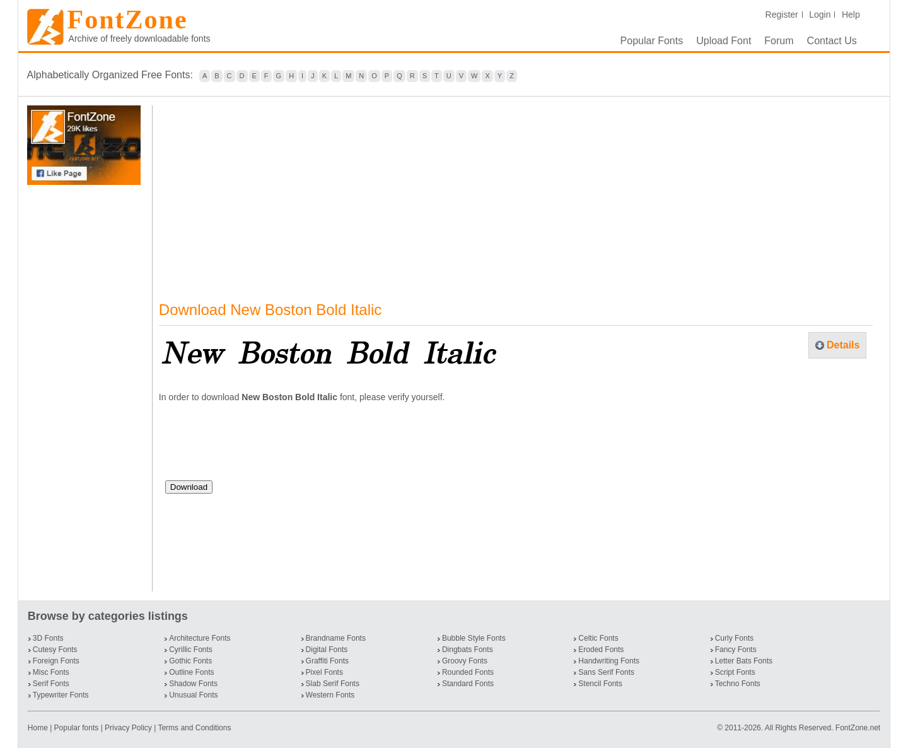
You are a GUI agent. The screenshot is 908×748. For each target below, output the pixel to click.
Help (851, 14)
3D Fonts (48, 638)
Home (39, 727)
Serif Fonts (51, 683)
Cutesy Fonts (55, 649)
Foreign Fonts (56, 660)
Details (843, 345)
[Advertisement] (86, 388)
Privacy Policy (128, 727)
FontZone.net (857, 727)
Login (819, 14)
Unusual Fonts (193, 695)
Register (781, 14)
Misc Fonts (51, 672)
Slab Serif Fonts (332, 683)
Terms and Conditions (194, 727)
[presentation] (261, 446)
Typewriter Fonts (61, 695)
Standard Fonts (468, 683)
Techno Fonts (737, 683)
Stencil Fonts (600, 683)
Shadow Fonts (193, 683)
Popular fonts (76, 727)
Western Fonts (330, 695)
